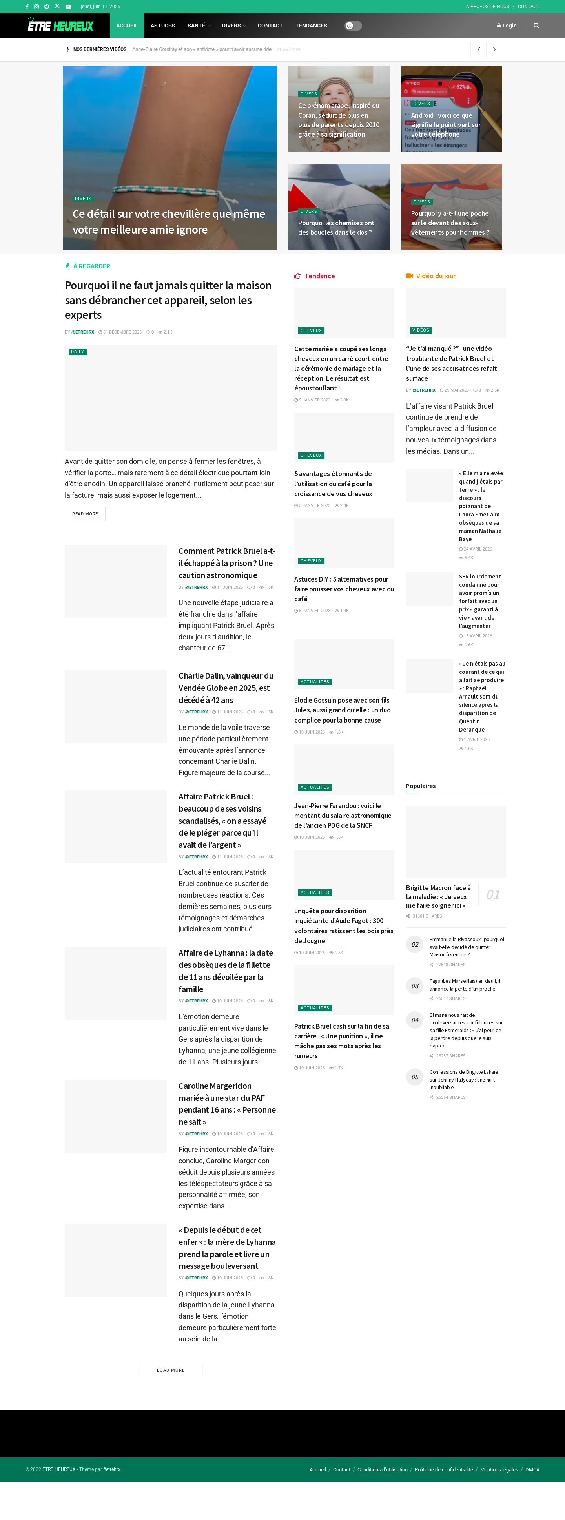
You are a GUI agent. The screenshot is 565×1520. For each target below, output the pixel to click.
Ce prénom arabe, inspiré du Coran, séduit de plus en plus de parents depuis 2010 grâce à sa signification (338, 120)
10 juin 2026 (227, 1001)
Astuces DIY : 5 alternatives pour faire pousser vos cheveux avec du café (339, 573)
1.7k (342, 1048)
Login (507, 25)
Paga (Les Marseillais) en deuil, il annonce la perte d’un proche (463, 1094)
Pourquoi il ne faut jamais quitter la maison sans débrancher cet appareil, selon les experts (168, 299)
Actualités (320, 660)
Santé (196, 25)
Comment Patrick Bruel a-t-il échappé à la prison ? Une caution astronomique (227, 562)
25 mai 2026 (460, 386)
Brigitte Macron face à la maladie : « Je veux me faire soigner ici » (438, 997)
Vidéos (427, 326)
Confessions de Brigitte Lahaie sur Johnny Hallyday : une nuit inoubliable (466, 1200)
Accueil (127, 25)
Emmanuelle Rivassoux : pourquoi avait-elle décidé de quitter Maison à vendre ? (467, 1052)
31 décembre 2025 (120, 332)
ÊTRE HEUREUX (59, 1469)
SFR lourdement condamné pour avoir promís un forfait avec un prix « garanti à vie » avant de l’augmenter (481, 656)
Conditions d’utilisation (382, 1470)
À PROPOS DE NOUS (491, 6)
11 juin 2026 (227, 587)
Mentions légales (499, 1470)
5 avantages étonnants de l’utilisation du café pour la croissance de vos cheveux (339, 473)
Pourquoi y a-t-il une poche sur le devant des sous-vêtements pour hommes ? (450, 223)
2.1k (165, 332)
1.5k (266, 712)
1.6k (266, 587)
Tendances (303, 25)
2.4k (348, 495)
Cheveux (317, 326)
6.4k (472, 596)
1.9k (348, 595)
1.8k (266, 1001)
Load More (171, 1370)
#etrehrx (111, 1469)
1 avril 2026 (480, 844)
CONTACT (528, 6)
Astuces (163, 25)
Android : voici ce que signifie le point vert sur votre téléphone (446, 125)
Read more (85, 513)
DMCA (532, 1470)
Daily (77, 351)
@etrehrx (82, 332)
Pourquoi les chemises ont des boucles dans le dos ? (336, 227)
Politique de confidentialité (444, 1470)
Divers (227, 25)
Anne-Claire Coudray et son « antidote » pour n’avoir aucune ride (205, 49)
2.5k (419, 395)
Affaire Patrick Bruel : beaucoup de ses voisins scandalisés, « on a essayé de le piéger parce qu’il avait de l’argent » (222, 820)
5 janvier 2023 (318, 396)
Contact (261, 25)
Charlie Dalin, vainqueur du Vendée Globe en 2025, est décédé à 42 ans (226, 687)
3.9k (348, 396)
